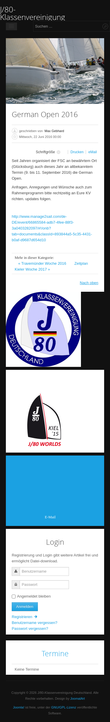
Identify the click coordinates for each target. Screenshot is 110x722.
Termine (55, 653)
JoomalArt (77, 698)
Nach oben (89, 283)
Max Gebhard (54, 131)
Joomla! (18, 707)
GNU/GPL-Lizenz (63, 707)
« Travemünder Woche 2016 (42, 263)
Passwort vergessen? (30, 628)
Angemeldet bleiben (31, 596)
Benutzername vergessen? (34, 622)
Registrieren (25, 617)
